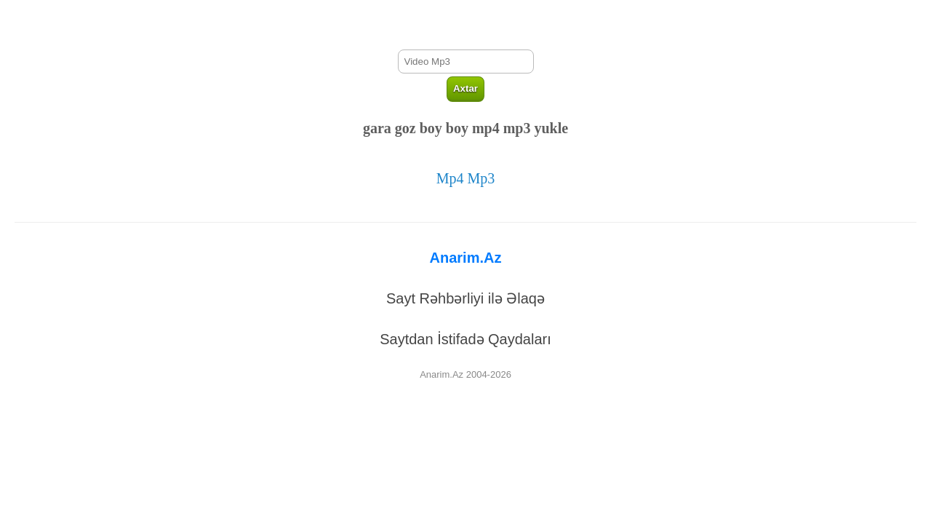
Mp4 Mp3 (465, 178)
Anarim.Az (466, 258)
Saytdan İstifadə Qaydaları (465, 339)
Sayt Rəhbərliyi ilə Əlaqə (465, 298)
